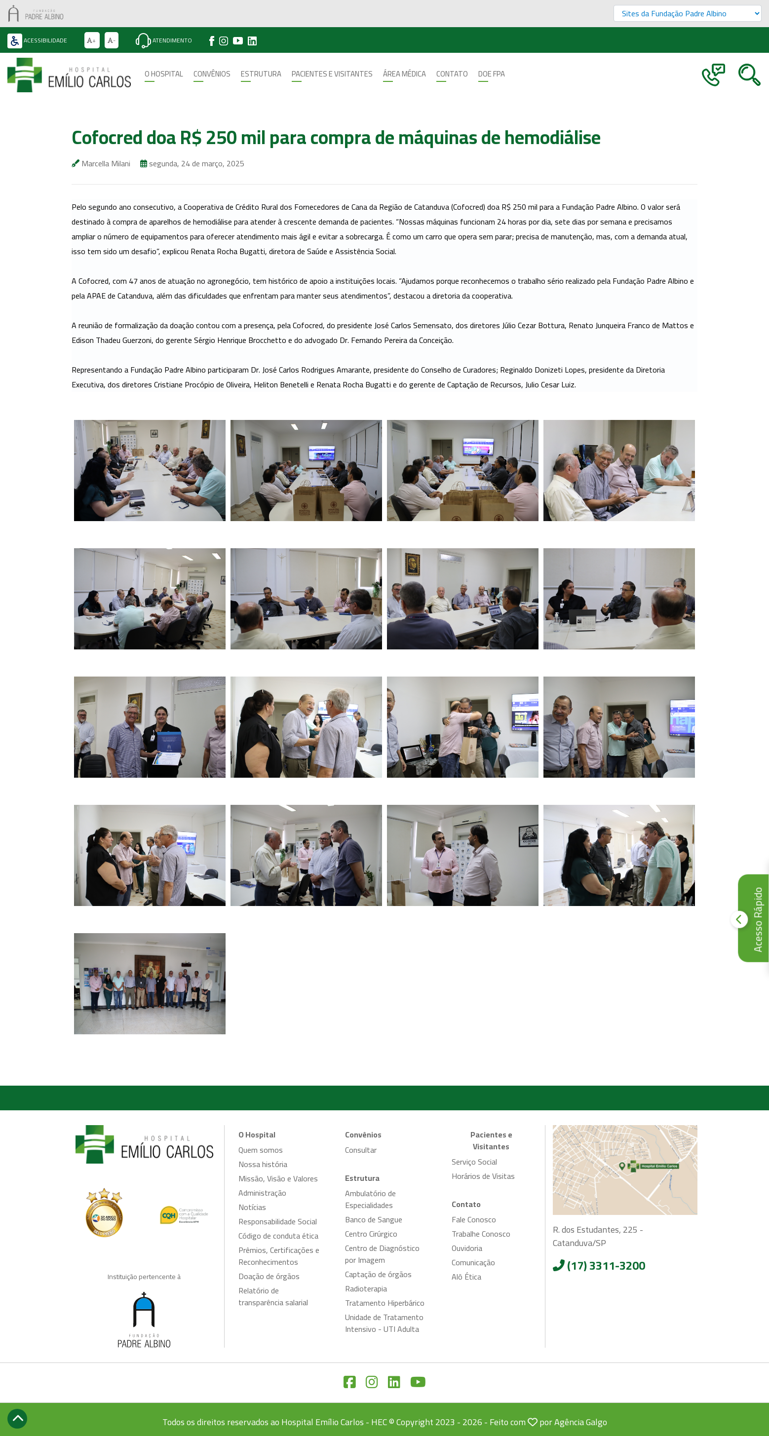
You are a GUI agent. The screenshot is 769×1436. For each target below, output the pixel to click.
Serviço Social (474, 1161)
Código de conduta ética (278, 1235)
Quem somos (260, 1149)
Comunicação (473, 1262)
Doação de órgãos (269, 1276)
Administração (262, 1192)
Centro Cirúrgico (371, 1233)
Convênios (212, 74)
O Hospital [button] (164, 74)
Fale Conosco (474, 1219)
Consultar (361, 1149)
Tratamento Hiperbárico (384, 1302)
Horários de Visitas (483, 1176)
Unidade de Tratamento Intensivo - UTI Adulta (384, 1323)
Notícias (252, 1207)
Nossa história (262, 1164)
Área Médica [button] (404, 74)
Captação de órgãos (378, 1274)
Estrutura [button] (261, 74)
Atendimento (164, 40)
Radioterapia (366, 1288)
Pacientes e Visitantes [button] (332, 74)
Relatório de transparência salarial (273, 1296)
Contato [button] (452, 74)
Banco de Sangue (373, 1219)
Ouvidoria (467, 1248)
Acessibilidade (37, 40)
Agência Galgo (580, 1422)
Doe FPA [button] (491, 74)
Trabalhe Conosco (481, 1233)
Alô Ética (466, 1276)
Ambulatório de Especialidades (370, 1199)
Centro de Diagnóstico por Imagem (382, 1254)
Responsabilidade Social (277, 1221)
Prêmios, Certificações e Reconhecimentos (278, 1256)
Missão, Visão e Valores (278, 1178)
